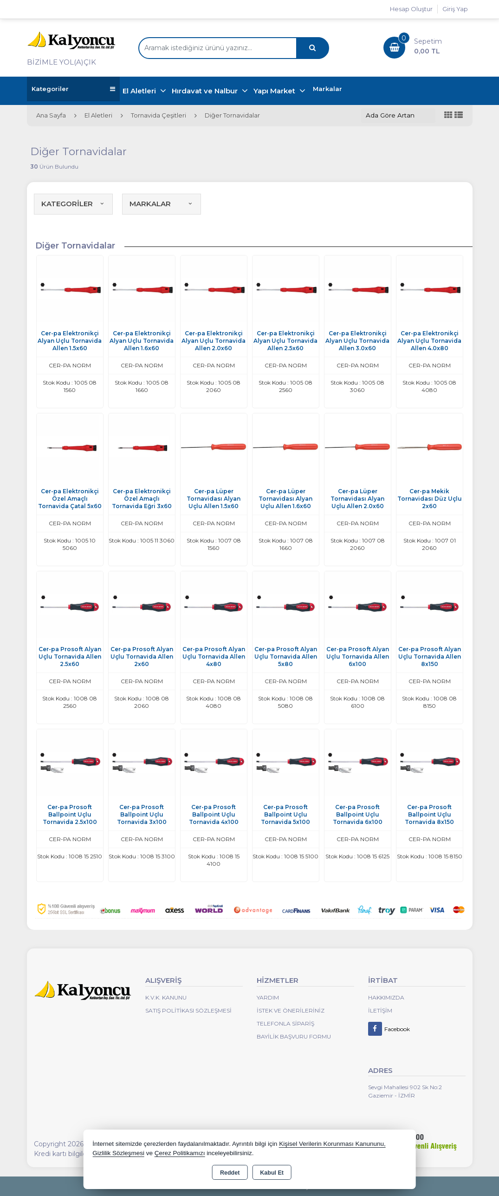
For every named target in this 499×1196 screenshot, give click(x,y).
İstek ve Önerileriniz (290, 1010)
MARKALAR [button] (162, 203)
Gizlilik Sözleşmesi (118, 1153)
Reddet (230, 1173)
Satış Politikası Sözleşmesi (188, 1010)
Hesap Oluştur (411, 9)
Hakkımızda (386, 997)
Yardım (268, 997)
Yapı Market (275, 90)
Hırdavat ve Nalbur (206, 90)
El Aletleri (140, 90)
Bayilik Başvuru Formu (294, 1036)
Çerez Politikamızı (180, 1153)
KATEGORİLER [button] (73, 203)
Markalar (327, 88)
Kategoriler (73, 89)
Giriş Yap (455, 9)
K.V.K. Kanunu (166, 997)
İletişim (380, 1010)
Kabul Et (272, 1173)
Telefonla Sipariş (285, 1023)
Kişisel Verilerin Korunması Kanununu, (332, 1143)
